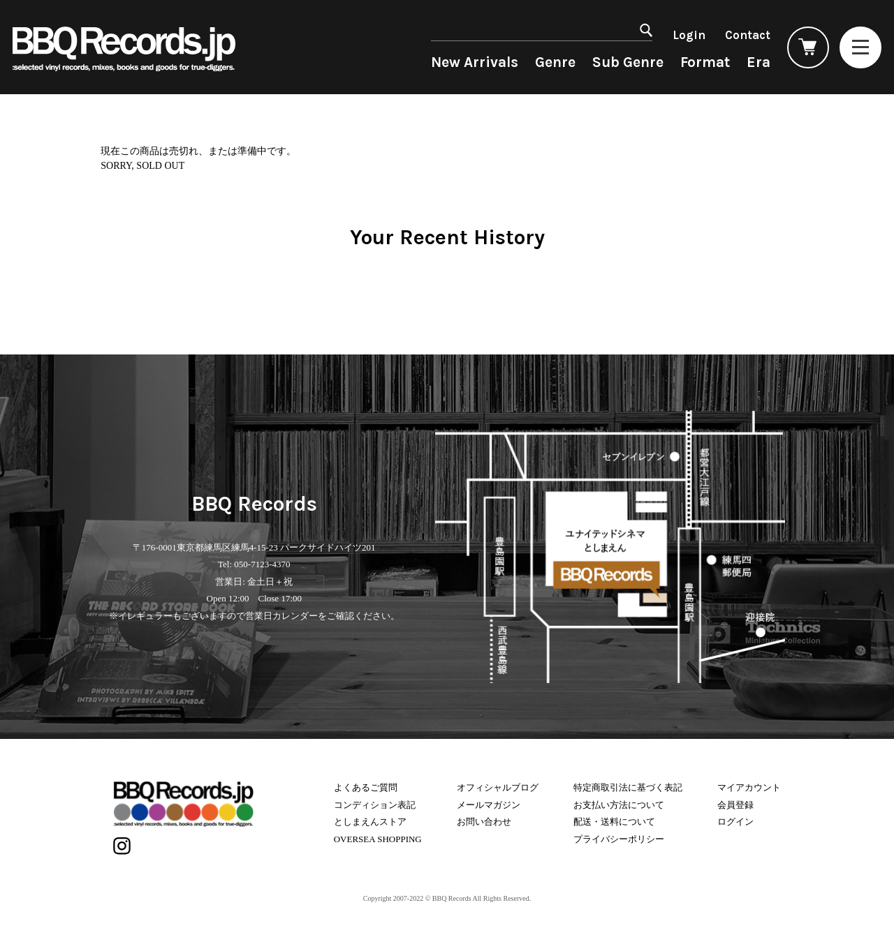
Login (689, 35)
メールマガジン (488, 805)
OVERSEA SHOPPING (378, 839)
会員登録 (735, 805)
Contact (747, 35)
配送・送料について (614, 821)
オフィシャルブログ (497, 787)
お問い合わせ (484, 821)
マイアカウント (749, 787)
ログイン (735, 821)
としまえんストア (370, 821)
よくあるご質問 (365, 787)
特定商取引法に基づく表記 (627, 787)
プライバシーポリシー (618, 839)
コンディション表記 (375, 805)
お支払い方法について (618, 805)
